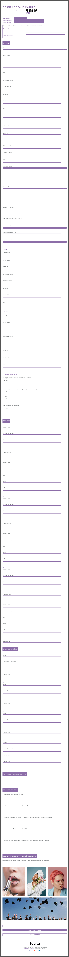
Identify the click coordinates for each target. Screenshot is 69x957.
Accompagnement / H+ (12, 374)
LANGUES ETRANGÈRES (10, 649)
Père (5, 249)
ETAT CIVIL (6, 43)
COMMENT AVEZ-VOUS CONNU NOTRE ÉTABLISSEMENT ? (20, 856)
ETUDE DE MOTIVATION (10, 790)
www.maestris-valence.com (29, 948)
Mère (6, 312)
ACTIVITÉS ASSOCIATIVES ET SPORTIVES (14, 774)
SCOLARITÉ (6, 421)
